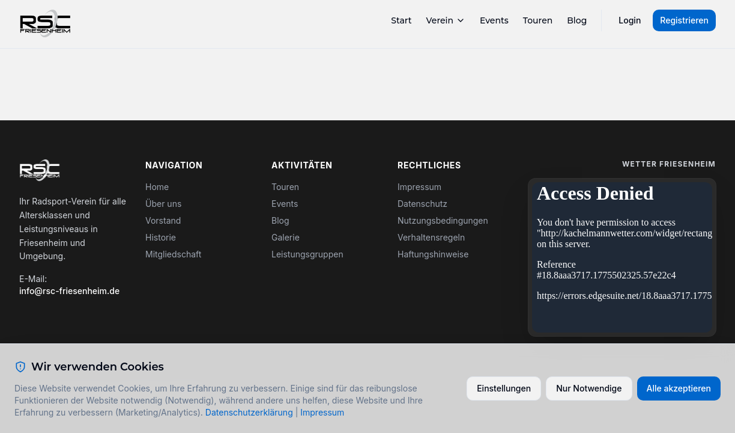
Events (494, 20)
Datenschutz (422, 203)
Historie (160, 237)
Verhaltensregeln (431, 237)
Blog (577, 20)
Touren (538, 20)
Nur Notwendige (589, 388)
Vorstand (163, 220)
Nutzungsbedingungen (443, 220)
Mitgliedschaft (173, 254)
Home (157, 187)
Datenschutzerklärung (249, 412)
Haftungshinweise (433, 254)
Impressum (419, 187)
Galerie (285, 237)
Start (401, 20)
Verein (445, 20)
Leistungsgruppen (307, 254)
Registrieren (684, 20)
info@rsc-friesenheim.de (69, 291)
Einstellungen (504, 388)
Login (630, 20)
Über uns (163, 203)
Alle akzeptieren (679, 388)
